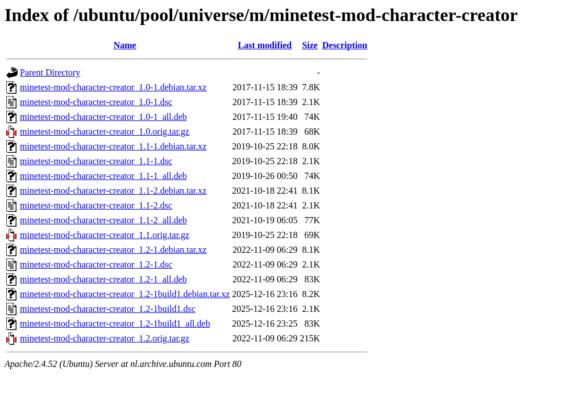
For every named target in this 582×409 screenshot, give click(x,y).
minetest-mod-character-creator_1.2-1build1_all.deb (115, 323)
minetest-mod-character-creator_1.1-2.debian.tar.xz (113, 190)
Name (125, 45)
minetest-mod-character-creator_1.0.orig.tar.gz (104, 131)
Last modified (265, 45)
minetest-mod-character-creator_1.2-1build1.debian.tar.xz (125, 294)
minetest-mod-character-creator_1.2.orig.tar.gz (104, 338)
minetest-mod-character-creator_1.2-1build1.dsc (108, 309)
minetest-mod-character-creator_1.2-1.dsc (96, 264)
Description (344, 45)
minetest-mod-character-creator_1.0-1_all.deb (103, 117)
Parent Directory (50, 72)
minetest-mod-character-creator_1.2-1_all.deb (103, 279)
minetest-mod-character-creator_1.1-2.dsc (96, 205)
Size (310, 45)
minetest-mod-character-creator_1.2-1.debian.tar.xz (113, 249)
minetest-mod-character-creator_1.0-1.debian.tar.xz (113, 87)
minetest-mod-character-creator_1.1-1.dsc (96, 161)
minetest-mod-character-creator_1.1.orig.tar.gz (104, 235)
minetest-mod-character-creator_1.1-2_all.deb (103, 220)
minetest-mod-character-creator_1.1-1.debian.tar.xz (113, 146)
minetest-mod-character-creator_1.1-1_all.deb (103, 176)
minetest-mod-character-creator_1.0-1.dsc (96, 102)
